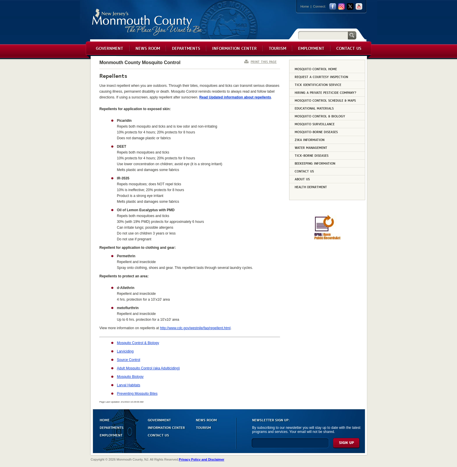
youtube (359, 6)
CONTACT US (158, 434)
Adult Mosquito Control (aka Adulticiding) (148, 368)
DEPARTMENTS (112, 427)
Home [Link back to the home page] (304, 6)
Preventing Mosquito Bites (137, 394)
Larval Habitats (128, 385)
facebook (332, 6)
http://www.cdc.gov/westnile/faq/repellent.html (195, 328)
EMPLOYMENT (111, 434)
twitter (350, 6)
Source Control (128, 360)
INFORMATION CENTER (166, 427)
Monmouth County (147, 22)
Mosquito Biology (130, 377)
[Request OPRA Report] (327, 239)
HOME (105, 419)
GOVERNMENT (159, 419)
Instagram (341, 6)
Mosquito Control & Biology (138, 343)
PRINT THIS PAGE (264, 62)
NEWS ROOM (206, 419)
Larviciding (125, 351)
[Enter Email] (290, 445)
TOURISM (203, 427)
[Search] (323, 35)
